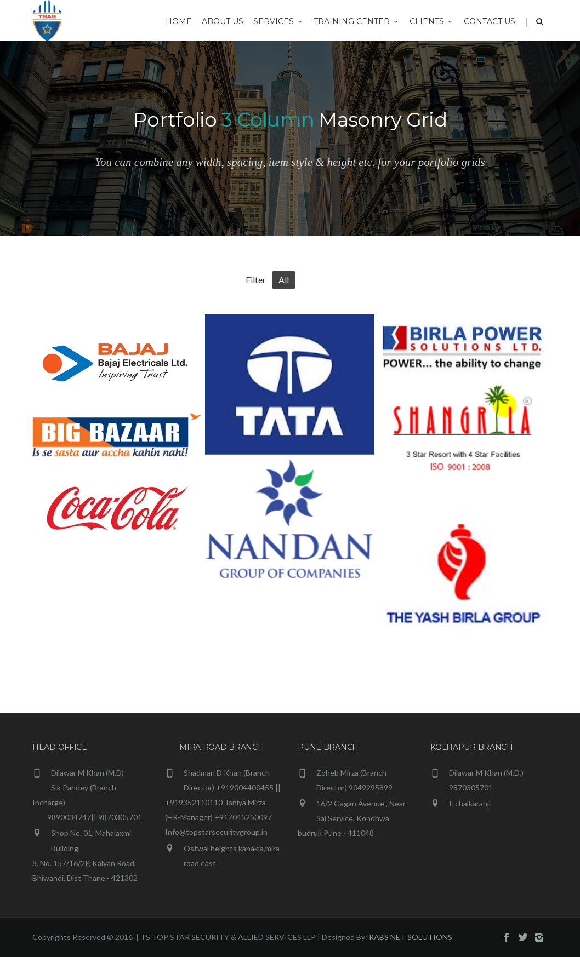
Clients (432, 21)
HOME (179, 21)
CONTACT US (489, 21)
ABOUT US (222, 21)
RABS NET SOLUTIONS (410, 937)
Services (278, 21)
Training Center (357, 21)
